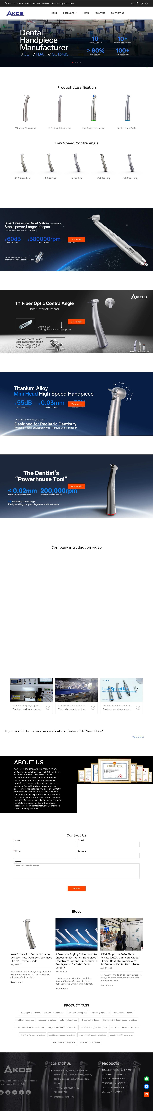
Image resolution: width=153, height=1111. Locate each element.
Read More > (16, 982)
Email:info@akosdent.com (64, 3)
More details (76, 239)
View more (76, 403)
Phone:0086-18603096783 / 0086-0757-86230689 (28, 3)
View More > (138, 737)
